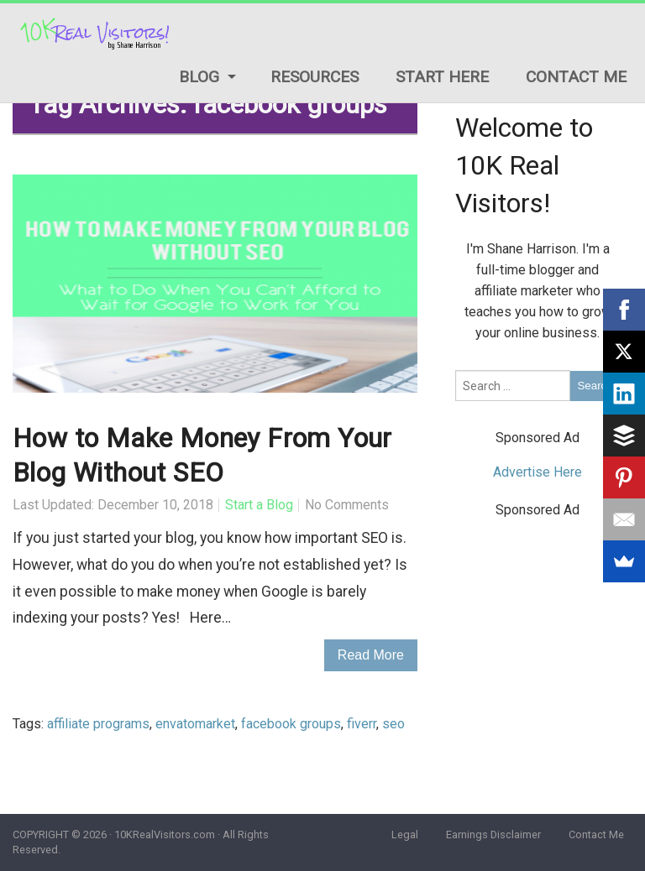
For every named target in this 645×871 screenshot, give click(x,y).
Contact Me (576, 76)
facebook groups (291, 724)
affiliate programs (98, 724)
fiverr (361, 724)
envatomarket (195, 724)
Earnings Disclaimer (493, 834)
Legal (404, 834)
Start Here (442, 76)
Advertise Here (537, 472)
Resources (314, 76)
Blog (199, 76)
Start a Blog (259, 505)
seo (393, 724)
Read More (371, 655)
